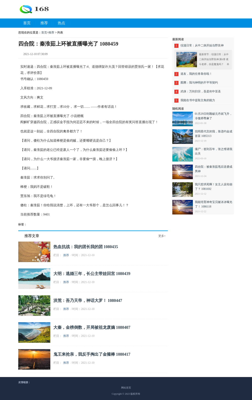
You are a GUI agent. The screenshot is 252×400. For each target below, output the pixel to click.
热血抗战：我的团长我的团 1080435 (85, 246)
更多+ (162, 235)
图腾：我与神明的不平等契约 (199, 82)
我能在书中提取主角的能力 (198, 100)
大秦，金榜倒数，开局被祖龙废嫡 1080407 (91, 327)
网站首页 (126, 387)
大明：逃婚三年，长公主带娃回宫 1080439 (91, 273)
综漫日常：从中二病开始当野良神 (202, 45)
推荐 (46, 23)
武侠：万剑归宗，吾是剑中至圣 (201, 91)
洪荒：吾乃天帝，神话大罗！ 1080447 (87, 300)
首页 (29, 23)
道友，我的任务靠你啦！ (196, 73)
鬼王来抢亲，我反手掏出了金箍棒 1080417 (91, 354)
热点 (64, 23)
